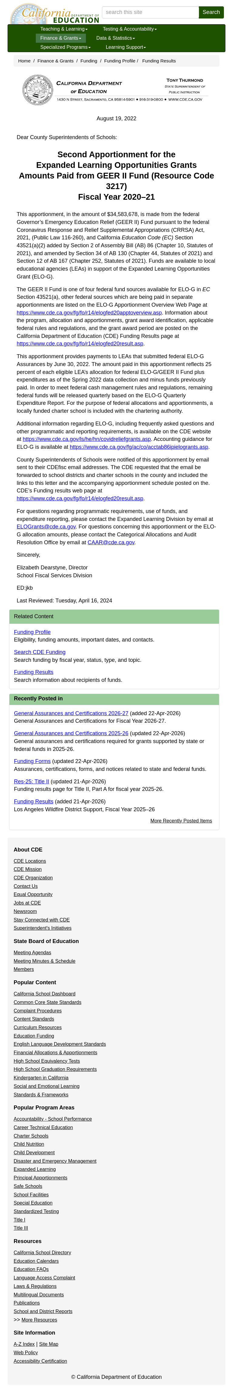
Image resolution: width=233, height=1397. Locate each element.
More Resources (39, 1319)
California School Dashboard (45, 993)
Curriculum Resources (38, 1027)
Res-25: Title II (31, 782)
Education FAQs (31, 1269)
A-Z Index (24, 1344)
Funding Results (159, 60)
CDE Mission (28, 869)
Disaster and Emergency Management (55, 1161)
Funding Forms (32, 761)
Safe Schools (28, 1186)
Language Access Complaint (44, 1277)
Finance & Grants (60, 38)
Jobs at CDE (27, 902)
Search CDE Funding (40, 652)
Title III (21, 1228)
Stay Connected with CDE (42, 919)
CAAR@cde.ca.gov (111, 542)
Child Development (34, 1152)
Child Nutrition (29, 1144)
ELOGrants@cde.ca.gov (46, 527)
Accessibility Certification (40, 1361)
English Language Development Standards (60, 1044)
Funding (88, 60)
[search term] (150, 12)
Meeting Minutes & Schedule (45, 961)
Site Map (48, 1344)
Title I (19, 1219)
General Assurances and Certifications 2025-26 (71, 733)
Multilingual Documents (39, 1294)
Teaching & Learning (64, 29)
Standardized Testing (36, 1211)
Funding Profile (119, 60)
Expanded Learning (35, 1169)
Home (24, 60)
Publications (27, 1302)
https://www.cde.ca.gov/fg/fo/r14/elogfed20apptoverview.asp (89, 313)
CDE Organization (33, 877)
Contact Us (26, 886)
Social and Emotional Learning (46, 1086)
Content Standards (34, 1019)
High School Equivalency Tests (47, 1061)
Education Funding (34, 1036)
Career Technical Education (43, 1127)
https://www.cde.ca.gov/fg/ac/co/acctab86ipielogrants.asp (139, 447)
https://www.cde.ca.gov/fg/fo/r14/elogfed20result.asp (80, 344)
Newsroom (25, 911)
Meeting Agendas (32, 952)
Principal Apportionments (40, 1177)
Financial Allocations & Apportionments (55, 1052)
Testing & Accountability (130, 29)
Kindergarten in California (41, 1077)
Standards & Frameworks (41, 1094)
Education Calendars (36, 1261)
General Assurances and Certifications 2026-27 (71, 713)
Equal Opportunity (33, 894)
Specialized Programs (65, 47)
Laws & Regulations (35, 1286)
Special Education (33, 1202)
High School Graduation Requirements (55, 1069)
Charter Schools (31, 1136)
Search (211, 12)
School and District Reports (43, 1311)
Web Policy (26, 1352)
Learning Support (126, 47)
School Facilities (31, 1194)
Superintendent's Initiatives (43, 928)
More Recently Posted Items (181, 820)
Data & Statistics (115, 38)
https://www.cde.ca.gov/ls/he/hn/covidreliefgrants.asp (87, 439)
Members (24, 969)
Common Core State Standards (47, 1002)
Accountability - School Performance (53, 1119)
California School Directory (42, 1252)
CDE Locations (30, 861)
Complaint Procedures (38, 1010)
